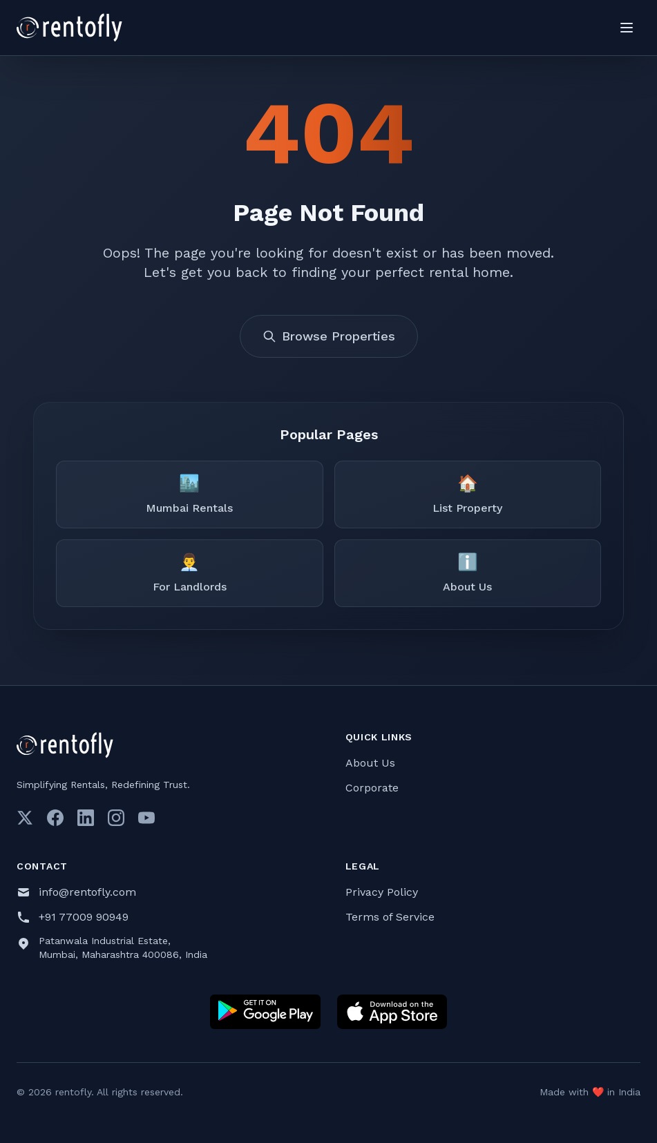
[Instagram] (116, 817)
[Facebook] (55, 817)
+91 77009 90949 (83, 916)
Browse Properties (329, 336)
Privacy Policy (381, 892)
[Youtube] (146, 817)
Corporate (372, 787)
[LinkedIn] (85, 817)
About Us (370, 762)
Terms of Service (390, 916)
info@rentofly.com (87, 892)
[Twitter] (25, 817)
